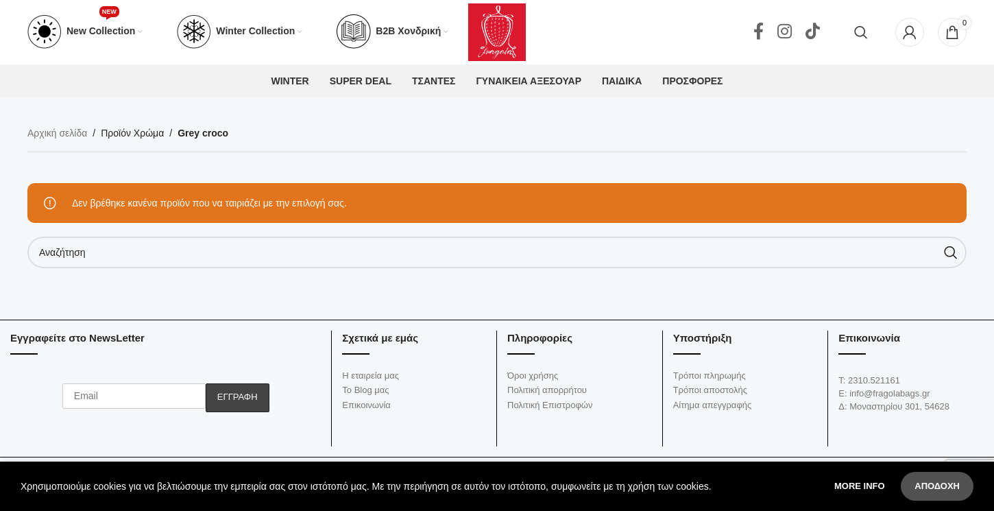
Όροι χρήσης (532, 380)
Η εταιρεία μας (370, 380)
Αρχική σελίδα (57, 137)
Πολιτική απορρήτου (547, 394)
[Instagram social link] (785, 34)
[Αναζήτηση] (861, 34)
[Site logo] (497, 33)
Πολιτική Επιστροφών (550, 409)
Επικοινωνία (366, 409)
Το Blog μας (365, 394)
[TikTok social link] (813, 34)
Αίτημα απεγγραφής (712, 409)
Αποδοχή (937, 486)
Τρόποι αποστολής (710, 394)
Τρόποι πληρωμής (709, 380)
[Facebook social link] (759, 34)
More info (860, 486)
